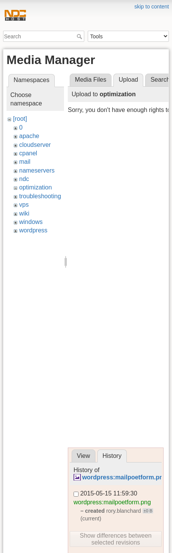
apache (29, 136)
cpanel (28, 153)
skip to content (151, 6)
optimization (35, 187)
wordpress (33, 230)
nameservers (36, 170)
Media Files (90, 79)
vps (24, 204)
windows (31, 222)
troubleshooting (40, 196)
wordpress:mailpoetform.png (124, 477)
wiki (24, 213)
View (83, 456)
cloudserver (35, 145)
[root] (20, 118)
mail (24, 161)
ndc (24, 179)
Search (80, 36)
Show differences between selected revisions (115, 539)
